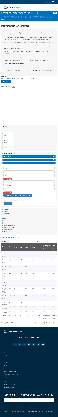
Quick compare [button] (7, 159)
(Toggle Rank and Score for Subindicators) (11, 237)
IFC (28, 337)
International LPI (17, 17)
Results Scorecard (9, 387)
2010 (7, 129)
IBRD (20, 337)
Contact (6, 362)
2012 (11, 129)
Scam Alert (41, 411)
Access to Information (32, 411)
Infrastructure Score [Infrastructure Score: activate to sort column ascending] (36, 246)
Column (8, 86)
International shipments (9, 225)
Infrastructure (7, 223)
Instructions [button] (7, 156)
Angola (4, 140)
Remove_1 (7, 192)
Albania (4, 135)
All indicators (5, 213)
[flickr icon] (43, 344)
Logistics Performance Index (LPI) (19, 12)
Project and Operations (10, 371)
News (5, 356)
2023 (27, 129)
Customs (6, 221)
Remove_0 (7, 179)
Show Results (8, 203)
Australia (5, 147)
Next (54, 323)
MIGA (32, 337)
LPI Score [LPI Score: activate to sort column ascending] (21, 246)
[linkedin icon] (29, 344)
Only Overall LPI (6, 216)
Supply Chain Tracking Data (35, 17)
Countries (6, 365)
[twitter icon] (24, 344)
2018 (23, 129)
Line (13, 86)
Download (6, 81)
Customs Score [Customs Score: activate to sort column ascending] (27, 246)
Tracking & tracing (8, 229)
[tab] (29, 156)
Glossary (49, 17)
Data (5, 381)
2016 (19, 129)
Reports (4, 20)
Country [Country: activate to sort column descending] (4, 247)
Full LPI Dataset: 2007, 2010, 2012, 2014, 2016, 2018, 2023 (17, 79)
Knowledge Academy (9, 384)
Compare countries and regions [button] (12, 163)
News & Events (46, 2)
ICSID (37, 337)
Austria (4, 149)
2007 (3, 129)
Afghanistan (5, 133)
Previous (37, 323)
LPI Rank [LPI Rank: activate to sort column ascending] (15, 246)
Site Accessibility (21, 411)
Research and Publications (11, 375)
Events (5, 378)
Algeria (4, 137)
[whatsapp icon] (20, 344)
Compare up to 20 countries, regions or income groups (17, 195)
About (6, 17)
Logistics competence (9, 227)
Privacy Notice (12, 411)
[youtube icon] (38, 344)
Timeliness (6, 231)
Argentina (5, 142)
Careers (6, 359)
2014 (15, 129)
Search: (46, 241)
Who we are (7, 352)
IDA (25, 337)
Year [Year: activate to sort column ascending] (10, 247)
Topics (5, 368)
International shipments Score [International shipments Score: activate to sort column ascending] (46, 247)
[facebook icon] (15, 344)
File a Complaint (49, 411)
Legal (6, 411)
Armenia (4, 144)
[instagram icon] (34, 344)
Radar (3, 86)
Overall (5, 218)
